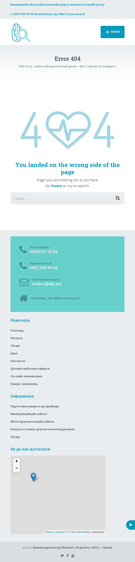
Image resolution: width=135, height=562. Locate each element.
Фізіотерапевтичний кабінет (33, 422)
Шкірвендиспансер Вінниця (53, 547)
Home (56, 185)
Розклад (17, 330)
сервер (107, 547)
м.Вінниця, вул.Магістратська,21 (61, 14)
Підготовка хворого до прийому (35, 406)
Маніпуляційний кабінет (29, 414)
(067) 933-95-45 (23, 14)
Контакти (18, 361)
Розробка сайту (87, 547)
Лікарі (15, 346)
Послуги (17, 338)
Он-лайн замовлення (26, 376)
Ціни (14, 353)
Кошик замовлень (24, 384)
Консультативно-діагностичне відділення (43, 429)
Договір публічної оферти (30, 369)
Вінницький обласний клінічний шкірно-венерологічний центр (58, 4)
